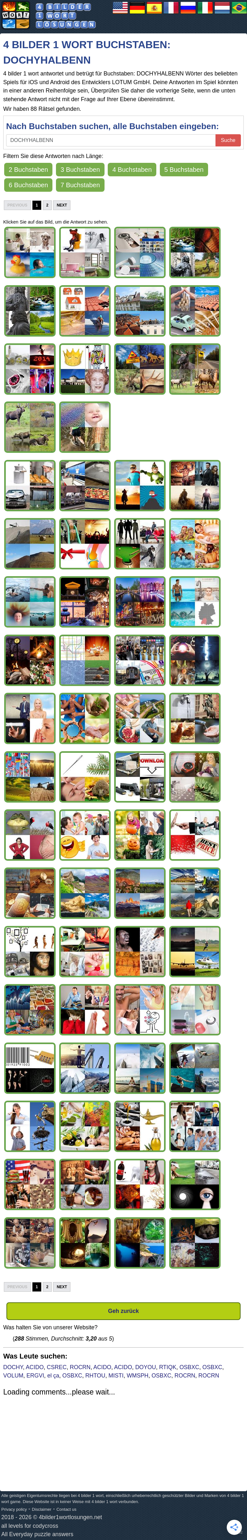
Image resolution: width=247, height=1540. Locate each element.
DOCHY (13, 1367)
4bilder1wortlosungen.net (70, 1517)
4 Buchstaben (131, 169)
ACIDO (35, 1367)
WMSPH (137, 1375)
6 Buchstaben (28, 185)
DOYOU (145, 1367)
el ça (53, 1375)
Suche (228, 140)
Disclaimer (41, 1509)
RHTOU (95, 1375)
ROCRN (80, 1367)
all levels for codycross (29, 1526)
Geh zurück (123, 1311)
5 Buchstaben (184, 169)
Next (62, 205)
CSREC (57, 1367)
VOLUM (13, 1375)
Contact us (66, 1509)
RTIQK (167, 1367)
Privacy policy (14, 1509)
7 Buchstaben (80, 185)
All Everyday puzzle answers (37, 1534)
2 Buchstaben (28, 169)
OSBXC (189, 1367)
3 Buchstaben (80, 169)
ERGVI (35, 1375)
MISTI (116, 1375)
